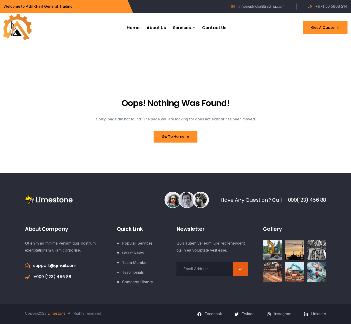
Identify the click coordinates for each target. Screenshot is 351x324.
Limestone (57, 313)
